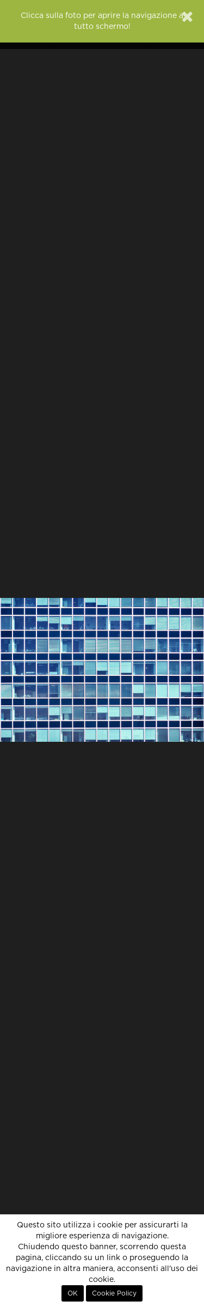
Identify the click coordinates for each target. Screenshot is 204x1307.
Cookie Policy (114, 1293)
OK (72, 1293)
